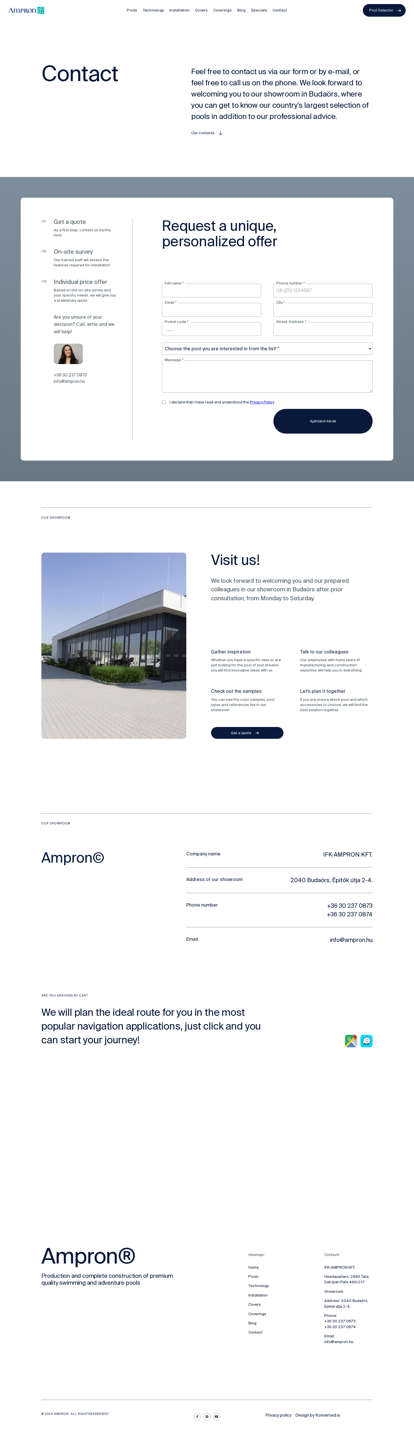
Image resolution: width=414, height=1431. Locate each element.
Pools (253, 1276)
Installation (258, 1295)
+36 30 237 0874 (340, 1326)
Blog (252, 1323)
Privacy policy (278, 1415)
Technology (258, 1285)
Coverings (257, 1313)
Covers (254, 1304)
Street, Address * (291, 321)
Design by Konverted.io (317, 1415)
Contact (255, 1332)
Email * (171, 302)
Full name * (174, 283)
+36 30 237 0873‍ (340, 1321)
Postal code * (176, 321)
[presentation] (205, 420)
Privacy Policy (262, 402)
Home (253, 1267)
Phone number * (290, 283)
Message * (174, 359)
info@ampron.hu (69, 381)
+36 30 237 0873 (70, 375)
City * (280, 302)
